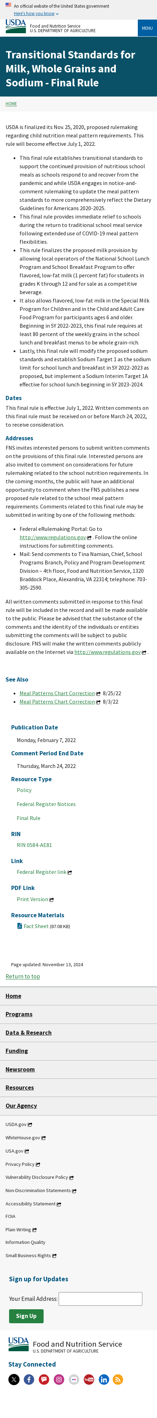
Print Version (32, 899)
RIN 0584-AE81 (34, 844)
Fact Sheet (47, 925)
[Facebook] (29, 1379)
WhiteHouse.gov (23, 1137)
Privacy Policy (20, 1164)
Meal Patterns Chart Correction (57, 693)
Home (11, 104)
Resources (20, 1087)
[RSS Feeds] (118, 1379)
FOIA (10, 1216)
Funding (17, 1051)
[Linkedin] (104, 1379)
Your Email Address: (75, 1299)
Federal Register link (41, 871)
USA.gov (14, 1151)
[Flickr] (74, 1379)
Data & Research (29, 1032)
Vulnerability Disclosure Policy (37, 1177)
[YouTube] (89, 1379)
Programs (19, 1014)
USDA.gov (16, 1124)
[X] (14, 1379)
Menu (147, 28)
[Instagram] (59, 1379)
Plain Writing (18, 1229)
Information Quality (25, 1242)
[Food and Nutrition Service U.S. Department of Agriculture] (72, 26)
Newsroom (20, 1069)
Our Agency (21, 1106)
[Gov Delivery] (44, 1379)
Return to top (23, 977)
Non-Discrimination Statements (38, 1191)
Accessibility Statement (30, 1204)
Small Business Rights (28, 1255)
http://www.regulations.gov (53, 537)
